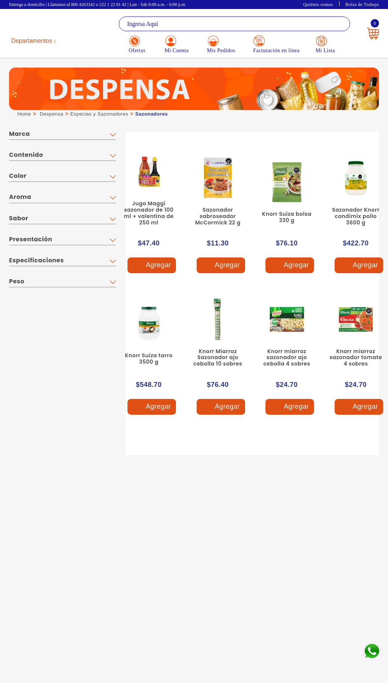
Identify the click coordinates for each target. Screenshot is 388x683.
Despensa (52, 114)
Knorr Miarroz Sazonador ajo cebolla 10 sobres (217, 358)
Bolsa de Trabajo (362, 4)
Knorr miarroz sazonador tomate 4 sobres (355, 358)
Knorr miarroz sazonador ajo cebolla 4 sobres (286, 358)
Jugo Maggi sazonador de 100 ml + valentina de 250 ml (149, 213)
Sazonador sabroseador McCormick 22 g (218, 216)
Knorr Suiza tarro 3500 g (149, 359)
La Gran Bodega (39, 24)
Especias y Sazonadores (99, 114)
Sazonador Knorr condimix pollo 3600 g (355, 216)
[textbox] (234, 24)
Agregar (151, 265)
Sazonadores (151, 114)
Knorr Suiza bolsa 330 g (286, 217)
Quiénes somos (318, 4)
